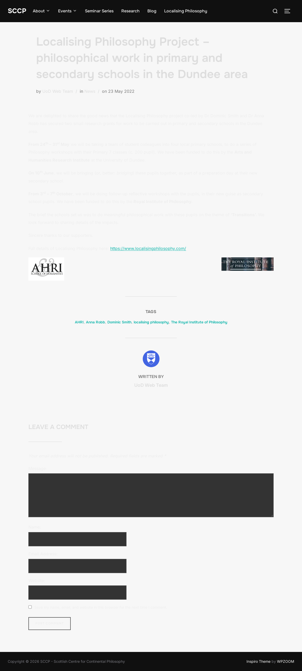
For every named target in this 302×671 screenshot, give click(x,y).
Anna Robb (95, 322)
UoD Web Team (57, 91)
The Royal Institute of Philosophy (199, 322)
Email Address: (43, 553)
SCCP (17, 11)
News (89, 91)
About (41, 11)
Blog (151, 11)
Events (67, 11)
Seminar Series (99, 11)
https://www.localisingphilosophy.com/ (148, 248)
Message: (37, 468)
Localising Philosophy (185, 11)
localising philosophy (151, 322)
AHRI (79, 322)
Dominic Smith (119, 322)
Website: (36, 580)
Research (130, 11)
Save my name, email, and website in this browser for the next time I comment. (100, 607)
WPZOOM (285, 661)
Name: (34, 527)
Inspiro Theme (259, 661)
